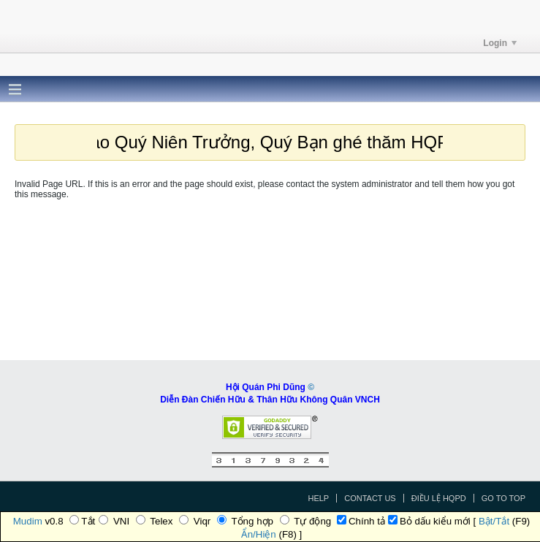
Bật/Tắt (494, 521)
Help (318, 498)
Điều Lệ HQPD (438, 498)
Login (500, 43)
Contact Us (370, 498)
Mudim (27, 521)
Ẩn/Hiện (258, 534)
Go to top (503, 498)
